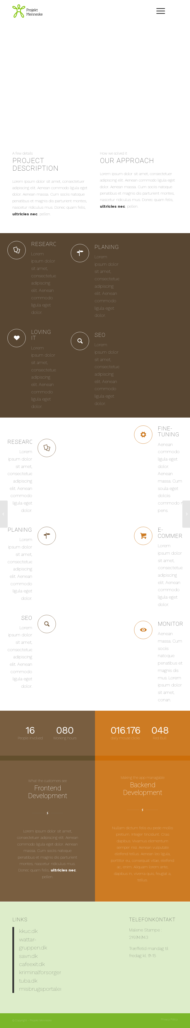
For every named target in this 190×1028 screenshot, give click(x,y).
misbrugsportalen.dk (44, 989)
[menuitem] (158, 11)
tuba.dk (28, 980)
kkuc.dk (28, 931)
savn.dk (28, 956)
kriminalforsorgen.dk (44, 972)
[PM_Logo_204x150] (27, 11)
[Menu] (158, 11)
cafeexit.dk (32, 964)
